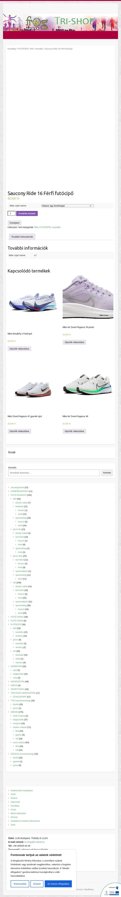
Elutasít (37, 884)
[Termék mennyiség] (12, 213)
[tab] (22, 237)
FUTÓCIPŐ (23, 49)
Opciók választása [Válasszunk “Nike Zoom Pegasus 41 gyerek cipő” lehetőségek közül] (19, 431)
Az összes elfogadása (58, 884)
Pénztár (14, 817)
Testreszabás (19, 884)
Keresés (12, 467)
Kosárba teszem (26, 213)
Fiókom (14, 798)
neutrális (39, 49)
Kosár (13, 809)
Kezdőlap (12, 49)
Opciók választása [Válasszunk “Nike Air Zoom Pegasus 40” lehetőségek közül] (74, 431)
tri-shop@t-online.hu (35, 842)
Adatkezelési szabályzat (22, 790)
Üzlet (13, 825)
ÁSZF (13, 794)
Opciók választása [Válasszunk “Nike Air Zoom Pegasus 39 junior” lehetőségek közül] (74, 342)
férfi (31, 49)
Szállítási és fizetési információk (25, 821)
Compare (15, 223)
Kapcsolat (15, 802)
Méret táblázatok (18, 813)
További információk (22, 237)
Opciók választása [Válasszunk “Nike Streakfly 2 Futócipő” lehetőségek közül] (19, 348)
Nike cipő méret (18, 205)
